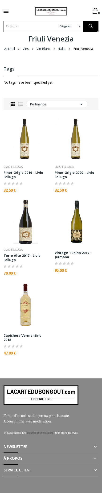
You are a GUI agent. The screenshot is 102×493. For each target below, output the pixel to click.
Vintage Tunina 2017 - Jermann (73, 255)
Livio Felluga (13, 166)
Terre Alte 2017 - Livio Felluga (22, 258)
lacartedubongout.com (40, 432)
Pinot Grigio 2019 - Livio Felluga (23, 175)
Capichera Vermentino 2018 (22, 337)
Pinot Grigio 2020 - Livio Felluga (74, 175)
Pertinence (57, 104)
